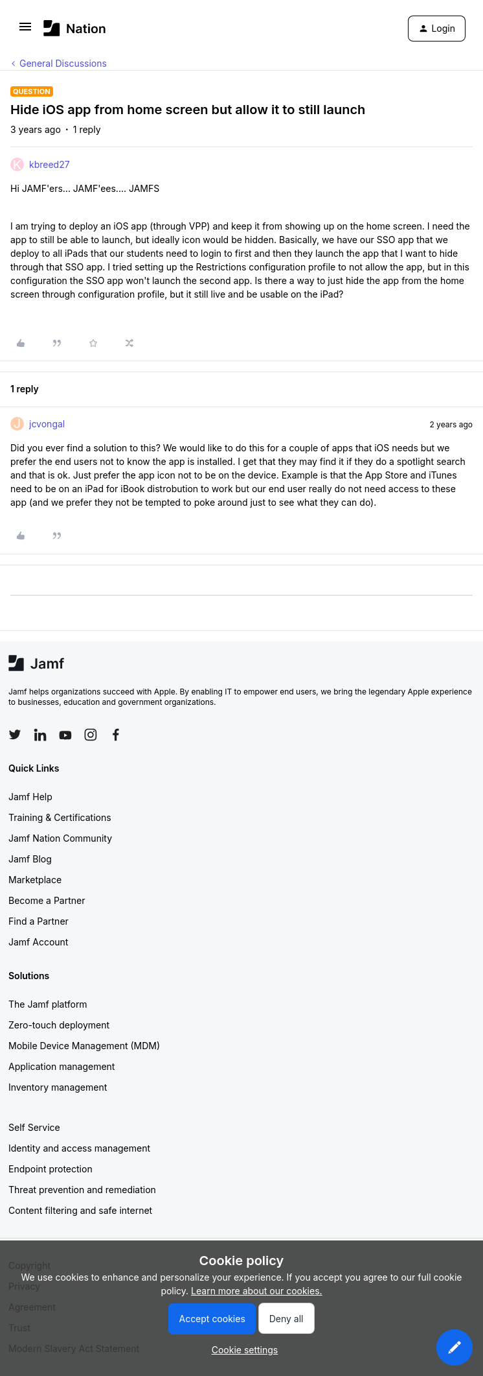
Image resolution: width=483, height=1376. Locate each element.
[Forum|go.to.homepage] (74, 28)
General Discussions (63, 63)
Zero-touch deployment (58, 1024)
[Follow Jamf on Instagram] (90, 734)
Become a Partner (46, 900)
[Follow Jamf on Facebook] (115, 734)
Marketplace (35, 879)
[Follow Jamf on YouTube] (65, 734)
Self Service (34, 1127)
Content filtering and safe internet (80, 1210)
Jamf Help (30, 796)
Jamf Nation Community (60, 838)
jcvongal (47, 423)
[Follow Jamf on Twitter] (14, 735)
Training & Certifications (59, 817)
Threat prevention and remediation (82, 1189)
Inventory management (57, 1087)
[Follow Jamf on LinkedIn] (40, 734)
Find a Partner (38, 921)
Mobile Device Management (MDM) (84, 1045)
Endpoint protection (50, 1168)
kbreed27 (49, 164)
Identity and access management (79, 1148)
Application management (61, 1066)
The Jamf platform (47, 1004)
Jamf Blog (30, 858)
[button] (25, 30)
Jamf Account (38, 941)
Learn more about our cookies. (256, 1290)
